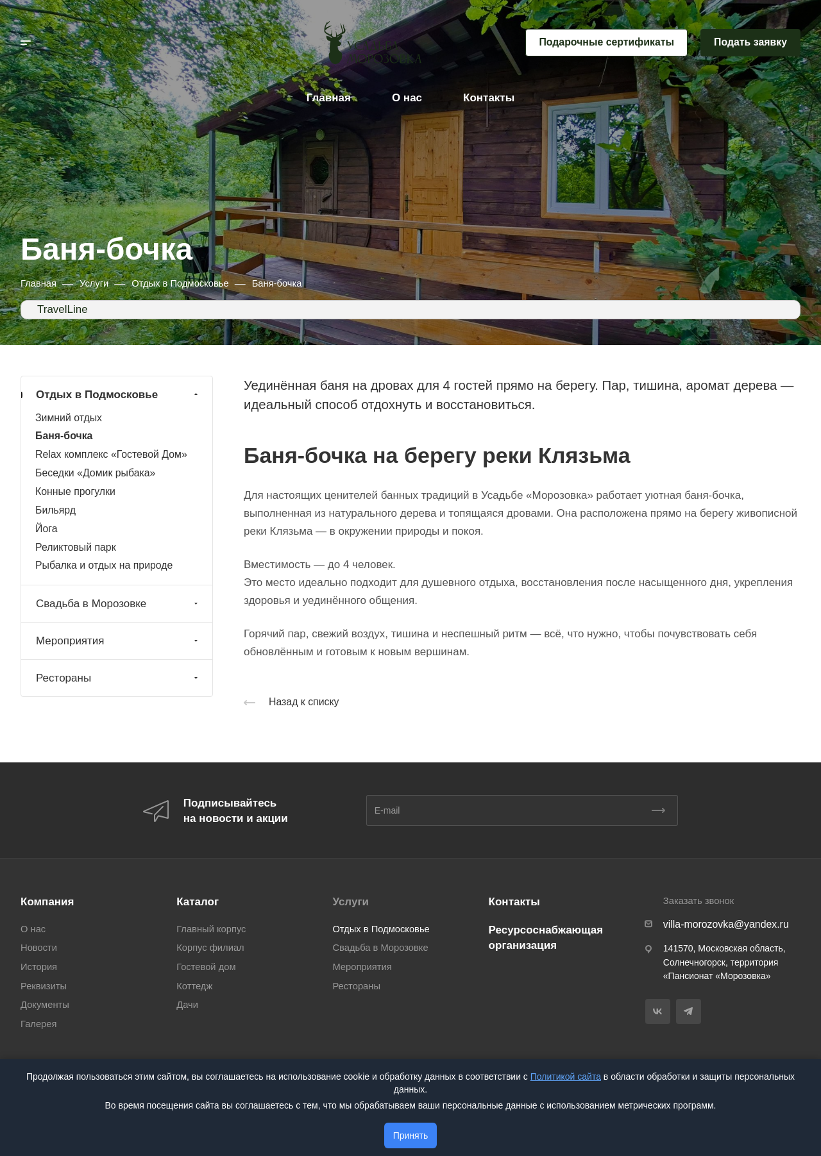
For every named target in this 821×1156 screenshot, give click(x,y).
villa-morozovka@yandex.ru (726, 924)
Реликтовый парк (75, 547)
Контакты (514, 902)
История (39, 967)
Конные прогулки (75, 491)
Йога (46, 528)
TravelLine (62, 309)
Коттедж (194, 986)
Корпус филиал (210, 947)
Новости (39, 947)
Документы (45, 1005)
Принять (410, 1135)
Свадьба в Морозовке (118, 604)
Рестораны (118, 678)
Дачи (187, 1005)
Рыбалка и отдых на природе (104, 565)
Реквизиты (44, 986)
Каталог (197, 902)
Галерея (38, 1024)
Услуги (350, 902)
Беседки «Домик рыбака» (95, 472)
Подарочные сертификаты (606, 42)
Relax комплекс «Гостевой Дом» (111, 454)
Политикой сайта (565, 1076)
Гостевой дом (205, 967)
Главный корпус (211, 929)
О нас (33, 929)
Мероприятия (118, 641)
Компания (47, 902)
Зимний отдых (68, 417)
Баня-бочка (63, 435)
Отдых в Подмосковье (118, 395)
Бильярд (55, 510)
